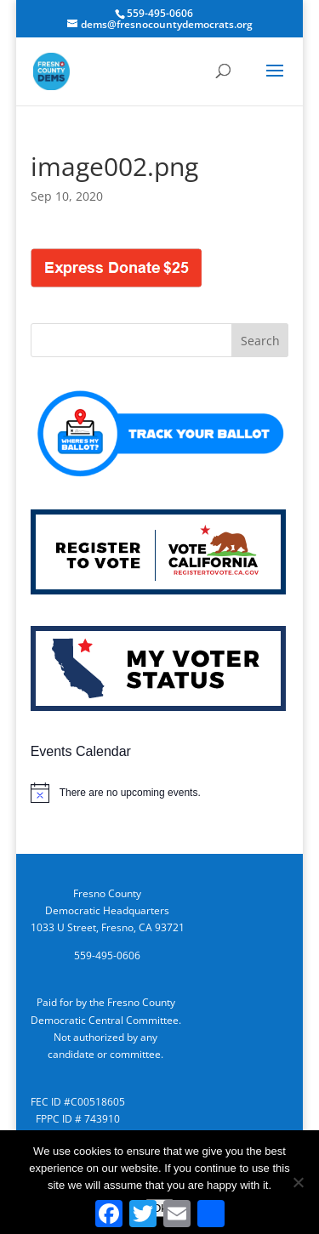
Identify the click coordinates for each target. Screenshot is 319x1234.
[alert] (160, 792)
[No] (297, 1182)
